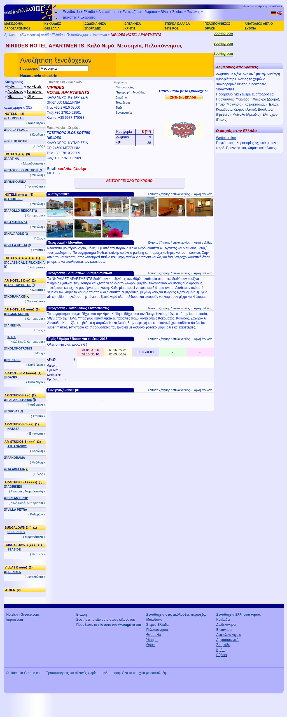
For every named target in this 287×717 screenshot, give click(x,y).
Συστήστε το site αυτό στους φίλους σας (106, 620)
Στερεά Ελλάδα (157, 625)
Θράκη (151, 645)
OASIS (12, 377)
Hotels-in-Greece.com (22, 614)
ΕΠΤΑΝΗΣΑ (133, 23)
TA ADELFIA (16, 469)
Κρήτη (221, 650)
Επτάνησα (224, 630)
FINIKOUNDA (17, 181)
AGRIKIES (15, 486)
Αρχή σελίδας (203, 194)
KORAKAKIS (17, 296)
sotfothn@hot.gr (72, 168)
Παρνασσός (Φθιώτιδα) (233, 99)
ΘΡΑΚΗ (210, 28)
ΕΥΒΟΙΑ (250, 28)
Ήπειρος (152, 640)
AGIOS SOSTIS (18, 314)
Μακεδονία (154, 620)
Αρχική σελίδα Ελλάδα (46, 35)
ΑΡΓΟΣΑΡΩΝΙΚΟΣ (17, 28)
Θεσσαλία (153, 635)
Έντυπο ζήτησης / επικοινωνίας (169, 194)
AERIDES (14, 572)
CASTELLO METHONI (23, 170)
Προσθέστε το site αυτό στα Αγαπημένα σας (109, 625)
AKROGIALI (16, 118)
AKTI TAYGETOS (20, 285)
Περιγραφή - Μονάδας (130, 92)
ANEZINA (14, 325)
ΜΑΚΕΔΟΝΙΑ (13, 23)
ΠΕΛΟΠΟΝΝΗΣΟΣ (217, 23)
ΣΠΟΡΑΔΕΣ (93, 28)
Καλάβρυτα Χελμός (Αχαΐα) (236, 109)
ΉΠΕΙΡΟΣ (172, 28)
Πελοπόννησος (77, 35)
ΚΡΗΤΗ (130, 28)
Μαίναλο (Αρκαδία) (246, 115)
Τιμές (119, 107)
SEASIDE (14, 549)
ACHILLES (15, 199)
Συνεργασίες (124, 112)
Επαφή (81, 614)
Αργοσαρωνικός (228, 640)
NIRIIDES (14, 360)
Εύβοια (221, 655)
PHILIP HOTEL (18, 141)
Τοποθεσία (123, 102)
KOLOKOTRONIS (20, 348)
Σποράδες (223, 645)
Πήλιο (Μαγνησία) (229, 104)
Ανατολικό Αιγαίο (228, 635)
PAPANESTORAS (20, 399)
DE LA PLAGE (18, 129)
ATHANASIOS (17, 446)
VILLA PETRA (17, 509)
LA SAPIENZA (18, 222)
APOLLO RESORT (21, 210)
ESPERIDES (16, 532)
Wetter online (226, 138)
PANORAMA (16, 457)
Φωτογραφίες (125, 87)
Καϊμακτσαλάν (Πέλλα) (261, 104)
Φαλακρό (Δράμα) (265, 99)
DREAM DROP (18, 498)
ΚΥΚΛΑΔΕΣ (53, 23)
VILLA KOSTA (17, 245)
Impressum (14, 620)
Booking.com (223, 33)
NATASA (14, 428)
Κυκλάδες (223, 620)
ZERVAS (14, 411)
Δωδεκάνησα (226, 625)
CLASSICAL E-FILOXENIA (26, 262)
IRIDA (12, 337)
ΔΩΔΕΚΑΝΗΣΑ (95, 23)
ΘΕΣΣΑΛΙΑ (52, 28)
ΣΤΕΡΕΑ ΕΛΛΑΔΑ (177, 23)
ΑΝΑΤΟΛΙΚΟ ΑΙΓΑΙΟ (259, 23)
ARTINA (13, 158)
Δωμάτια (121, 97)
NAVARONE (16, 233)
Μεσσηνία (99, 35)
